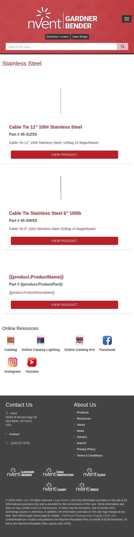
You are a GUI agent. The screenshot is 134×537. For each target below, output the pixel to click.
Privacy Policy (86, 449)
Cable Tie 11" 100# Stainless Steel (45, 126)
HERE (67, 523)
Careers (82, 437)
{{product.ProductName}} (36, 276)
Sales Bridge (80, 36)
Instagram (13, 371)
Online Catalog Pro (79, 349)
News (80, 430)
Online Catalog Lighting (41, 349)
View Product (64, 154)
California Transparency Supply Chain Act (89, 515)
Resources (84, 418)
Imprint (81, 443)
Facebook (107, 349)
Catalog (11, 349)
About (81, 424)
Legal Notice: (62, 500)
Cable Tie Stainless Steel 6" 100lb (45, 213)
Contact (14, 434)
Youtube (32, 371)
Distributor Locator (57, 36)
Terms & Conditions (90, 455)
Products (83, 412)
